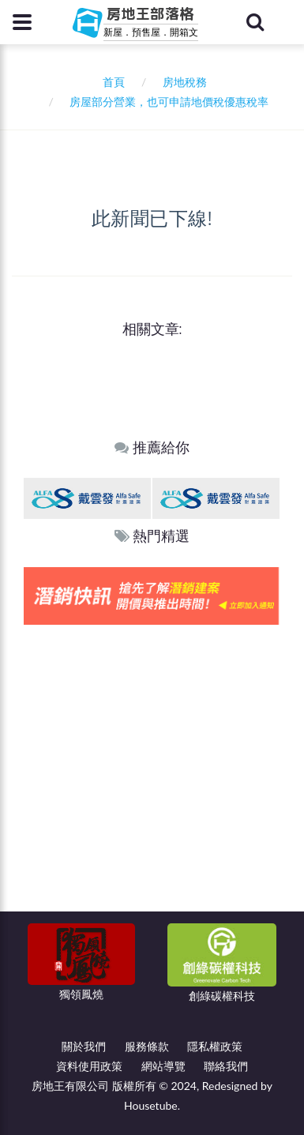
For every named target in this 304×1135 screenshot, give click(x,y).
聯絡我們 (226, 1066)
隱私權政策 (214, 1046)
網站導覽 (163, 1066)
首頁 (111, 81)
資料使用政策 (89, 1066)
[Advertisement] (152, 785)
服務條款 (147, 1046)
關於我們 (84, 1046)
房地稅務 (185, 81)
